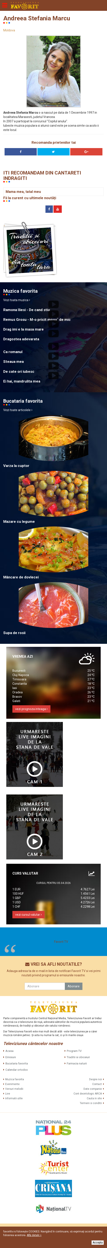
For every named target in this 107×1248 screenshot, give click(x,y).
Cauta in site (94, 1098)
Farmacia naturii (77, 1063)
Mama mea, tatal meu (23, 192)
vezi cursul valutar (28, 914)
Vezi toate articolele (17, 410)
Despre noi (95, 1079)
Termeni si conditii (91, 1103)
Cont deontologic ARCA (88, 1093)
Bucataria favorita (16, 1063)
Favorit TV (61, 941)
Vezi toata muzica (16, 300)
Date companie (93, 1088)
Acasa (9, 1051)
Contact (97, 1084)
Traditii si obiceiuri (78, 1057)
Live (7, 1093)
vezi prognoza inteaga (31, 709)
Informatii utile (14, 1098)
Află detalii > (34, 1235)
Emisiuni (10, 1057)
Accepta (98, 1242)
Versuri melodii (14, 1088)
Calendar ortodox (16, 1069)
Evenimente (12, 1084)
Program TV (74, 1051)
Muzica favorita (14, 1079)
